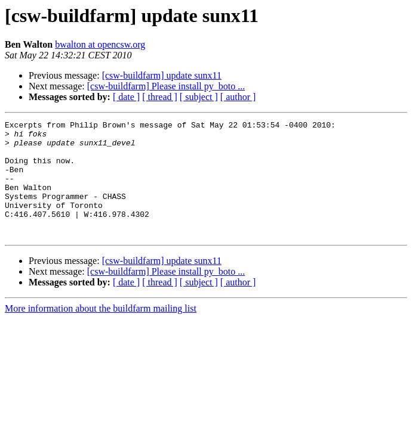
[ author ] (238, 97)
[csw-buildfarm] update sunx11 (162, 75)
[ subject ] (199, 97)
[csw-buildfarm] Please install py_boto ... (166, 86)
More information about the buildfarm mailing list (100, 332)
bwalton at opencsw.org (100, 44)
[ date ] (126, 97)
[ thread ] (159, 97)
